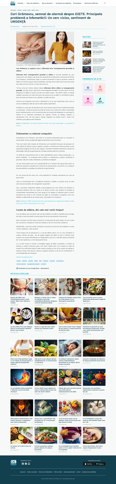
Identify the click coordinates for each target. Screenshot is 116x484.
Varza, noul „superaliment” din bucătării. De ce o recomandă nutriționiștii (45, 420)
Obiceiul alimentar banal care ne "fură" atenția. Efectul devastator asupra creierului (99, 69)
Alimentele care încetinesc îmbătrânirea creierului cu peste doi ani (93, 390)
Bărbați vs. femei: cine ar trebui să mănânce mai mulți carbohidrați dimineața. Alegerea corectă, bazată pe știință (46, 300)
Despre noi (23, 472)
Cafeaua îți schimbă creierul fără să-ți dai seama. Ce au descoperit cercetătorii (70, 299)
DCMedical (13, 10)
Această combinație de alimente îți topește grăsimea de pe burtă (94, 360)
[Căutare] (105, 3)
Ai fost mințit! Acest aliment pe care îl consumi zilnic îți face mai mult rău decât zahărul (45, 390)
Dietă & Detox (35, 10)
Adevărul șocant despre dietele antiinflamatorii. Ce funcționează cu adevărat (46, 360)
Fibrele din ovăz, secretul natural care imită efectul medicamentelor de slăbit (70, 390)
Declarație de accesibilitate (89, 472)
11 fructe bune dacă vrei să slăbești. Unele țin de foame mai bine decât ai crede (69, 420)
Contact (78, 472)
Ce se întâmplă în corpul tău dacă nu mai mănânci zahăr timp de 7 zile (94, 420)
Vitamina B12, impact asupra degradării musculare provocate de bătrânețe (99, 44)
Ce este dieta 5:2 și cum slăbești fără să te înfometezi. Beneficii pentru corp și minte (21, 328)
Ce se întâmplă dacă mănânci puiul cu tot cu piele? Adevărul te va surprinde (70, 447)
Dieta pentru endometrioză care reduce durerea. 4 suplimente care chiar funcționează (21, 420)
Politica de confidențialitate (45, 472)
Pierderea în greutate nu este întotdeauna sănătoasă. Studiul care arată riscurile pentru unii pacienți (94, 329)
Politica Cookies (58, 472)
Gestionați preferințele (69, 472)
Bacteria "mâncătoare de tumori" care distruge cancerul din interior (99, 60)
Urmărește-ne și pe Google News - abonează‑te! (33, 268)
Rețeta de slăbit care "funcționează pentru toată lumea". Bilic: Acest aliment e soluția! (20, 300)
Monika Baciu (15, 26)
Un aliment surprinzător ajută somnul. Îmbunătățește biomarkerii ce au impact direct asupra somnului (69, 361)
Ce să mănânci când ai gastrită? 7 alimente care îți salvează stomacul (21, 390)
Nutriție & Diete (26, 10)
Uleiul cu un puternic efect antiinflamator (98, 51)
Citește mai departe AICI (24, 257)
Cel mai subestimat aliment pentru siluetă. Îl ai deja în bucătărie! (44, 447)
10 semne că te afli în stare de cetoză (20, 447)
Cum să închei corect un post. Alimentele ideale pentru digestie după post (94, 299)
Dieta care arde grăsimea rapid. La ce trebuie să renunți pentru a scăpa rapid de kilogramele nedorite (21, 361)
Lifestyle (19, 10)
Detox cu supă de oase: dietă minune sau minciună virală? (45, 327)
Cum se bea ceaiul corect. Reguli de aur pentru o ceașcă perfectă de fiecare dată (70, 328)
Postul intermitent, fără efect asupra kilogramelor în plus (93, 447)
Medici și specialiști (32, 472)
